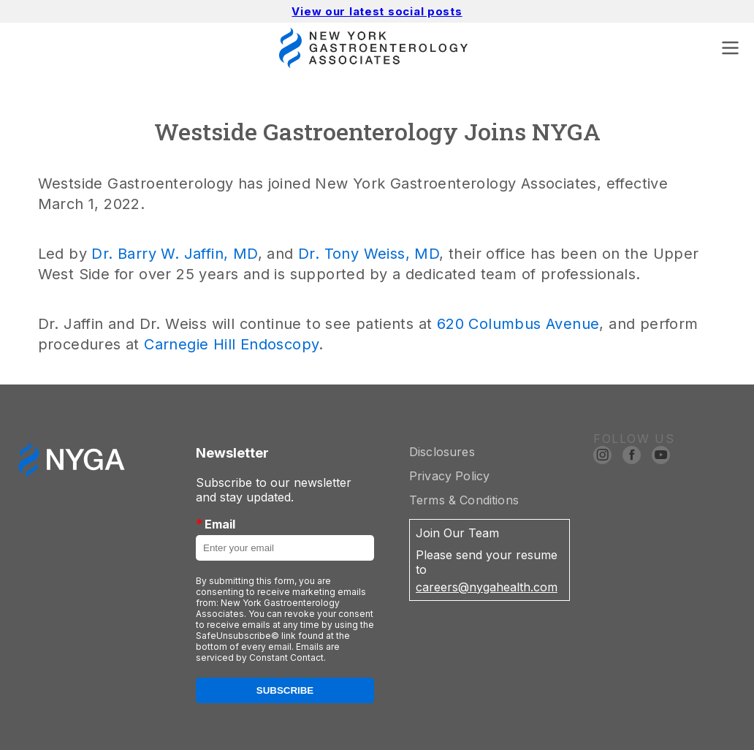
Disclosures (442, 451)
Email (215, 523)
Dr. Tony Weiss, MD (368, 253)
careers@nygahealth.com (486, 587)
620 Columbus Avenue (518, 324)
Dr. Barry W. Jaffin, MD (174, 253)
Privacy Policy (449, 476)
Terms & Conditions (464, 500)
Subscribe (285, 690)
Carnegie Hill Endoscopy (231, 344)
